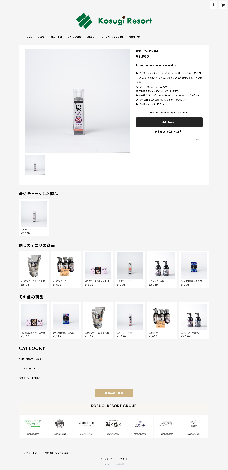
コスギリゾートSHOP (30, 378)
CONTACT (135, 36)
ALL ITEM (56, 36)
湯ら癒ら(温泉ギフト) (30, 368)
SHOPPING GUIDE (113, 36)
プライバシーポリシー (31, 453)
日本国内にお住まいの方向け (169, 131)
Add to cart (169, 122)
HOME (28, 36)
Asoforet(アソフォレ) (30, 358)
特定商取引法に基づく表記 (57, 453)
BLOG (41, 36)
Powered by (114, 464)
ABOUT (91, 36)
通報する (199, 139)
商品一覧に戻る (114, 393)
